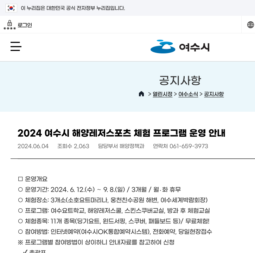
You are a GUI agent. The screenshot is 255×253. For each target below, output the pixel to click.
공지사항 (214, 93)
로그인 (18, 25)
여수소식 (188, 93)
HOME (141, 94)
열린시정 (162, 93)
